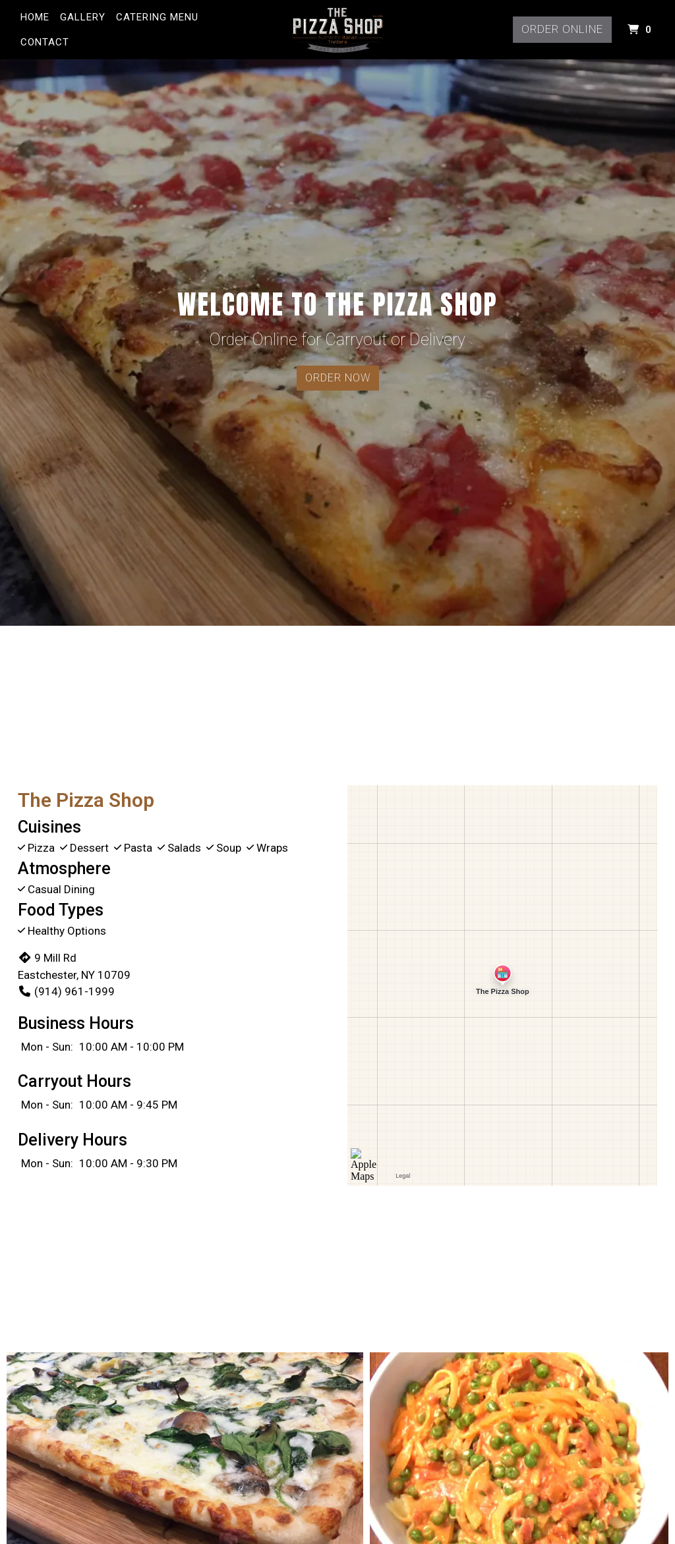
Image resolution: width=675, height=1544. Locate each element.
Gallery (82, 17)
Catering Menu (157, 17)
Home (34, 17)
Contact (44, 42)
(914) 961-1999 (66, 991)
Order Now (337, 378)
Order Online (562, 29)
